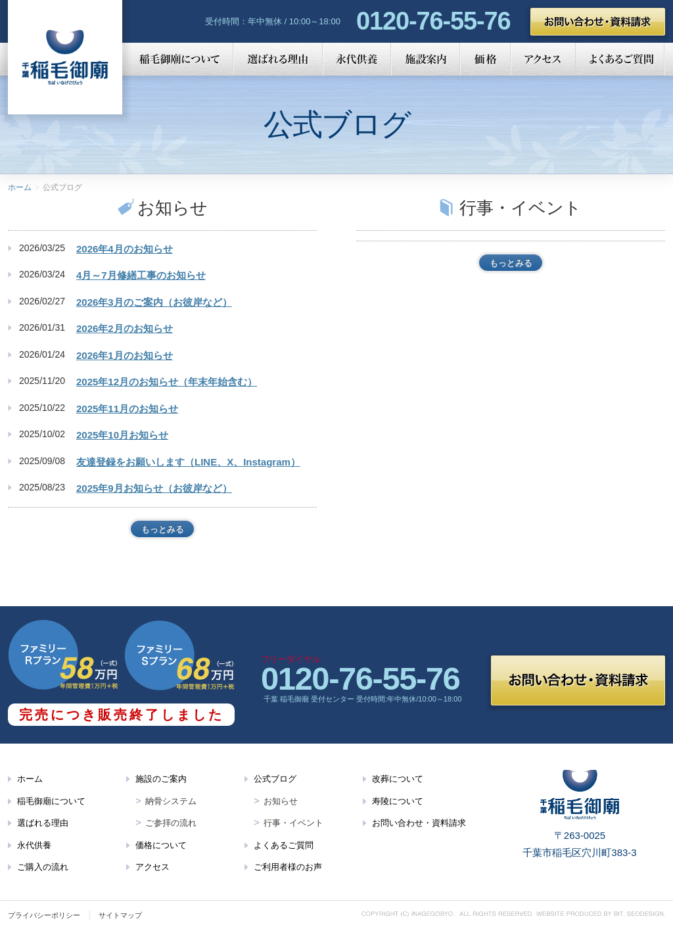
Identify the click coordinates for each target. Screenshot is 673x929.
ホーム (20, 187)
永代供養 (357, 59)
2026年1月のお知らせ (124, 355)
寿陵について (397, 801)
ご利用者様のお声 (288, 867)
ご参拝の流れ (171, 823)
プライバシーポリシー (44, 915)
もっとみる (162, 529)
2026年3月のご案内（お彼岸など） (154, 302)
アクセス (543, 59)
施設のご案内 (161, 779)
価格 (485, 59)
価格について (161, 845)
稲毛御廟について (177, 59)
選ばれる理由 (278, 59)
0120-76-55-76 (433, 21)
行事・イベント (293, 823)
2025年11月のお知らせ (127, 408)
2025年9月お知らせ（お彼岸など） (154, 488)
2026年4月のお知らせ (124, 248)
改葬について (397, 779)
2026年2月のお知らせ (124, 328)
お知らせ (281, 801)
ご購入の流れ (42, 867)
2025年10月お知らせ (122, 435)
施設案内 (425, 59)
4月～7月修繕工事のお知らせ (141, 275)
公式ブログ (275, 779)
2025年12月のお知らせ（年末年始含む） (166, 381)
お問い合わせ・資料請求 (597, 22)
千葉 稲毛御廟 (65, 57)
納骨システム (171, 801)
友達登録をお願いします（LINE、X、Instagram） (188, 461)
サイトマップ (120, 915)
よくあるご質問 (620, 59)
